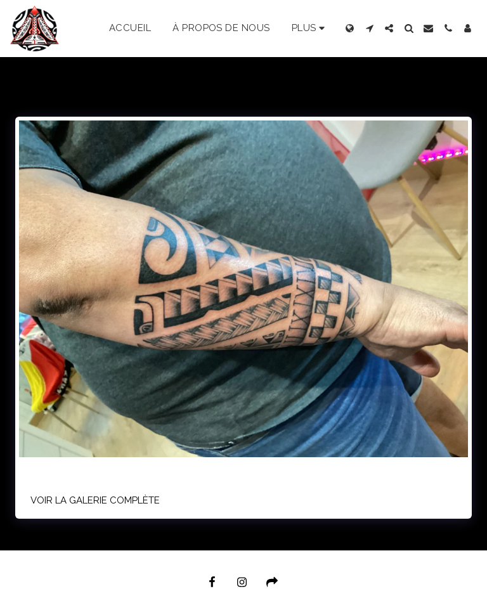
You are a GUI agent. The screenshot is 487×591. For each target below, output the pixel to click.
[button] (369, 28)
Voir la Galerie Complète (95, 500)
